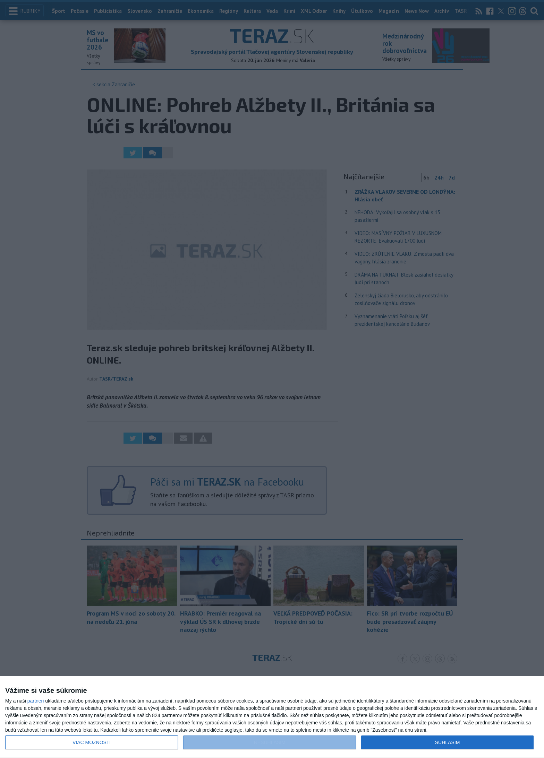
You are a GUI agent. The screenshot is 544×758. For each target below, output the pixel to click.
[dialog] (272, 717)
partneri (35, 700)
